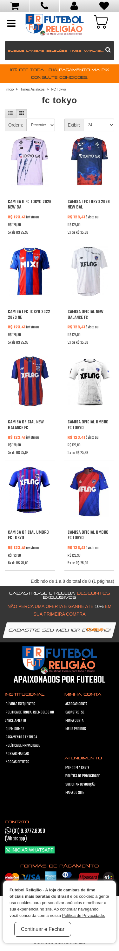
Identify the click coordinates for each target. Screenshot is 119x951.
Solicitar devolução (80, 784)
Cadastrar (97, 630)
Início (9, 89)
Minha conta (74, 721)
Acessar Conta (76, 704)
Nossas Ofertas (17, 762)
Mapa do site (74, 793)
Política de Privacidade (23, 746)
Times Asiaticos (32, 89)
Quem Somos (15, 729)
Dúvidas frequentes (20, 704)
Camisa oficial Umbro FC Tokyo (88, 425)
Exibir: (74, 125)
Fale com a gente (77, 768)
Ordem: (15, 125)
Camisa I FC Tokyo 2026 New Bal (89, 204)
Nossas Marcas (17, 754)
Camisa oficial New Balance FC (85, 314)
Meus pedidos (75, 729)
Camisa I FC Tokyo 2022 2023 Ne (29, 314)
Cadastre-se (74, 712)
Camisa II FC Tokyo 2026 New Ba (29, 204)
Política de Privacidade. (83, 915)
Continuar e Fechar (42, 929)
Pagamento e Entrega (21, 737)
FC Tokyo (58, 89)
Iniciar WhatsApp (30, 849)
